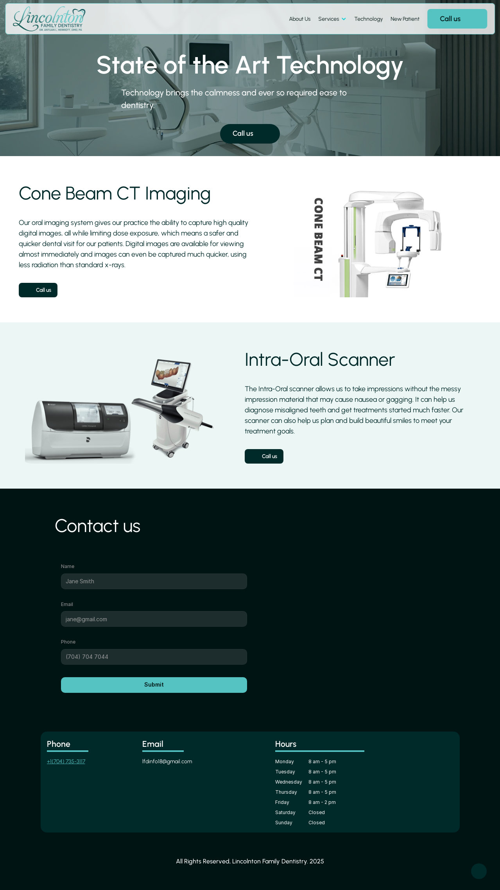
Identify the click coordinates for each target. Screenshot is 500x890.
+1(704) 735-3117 (66, 761)
